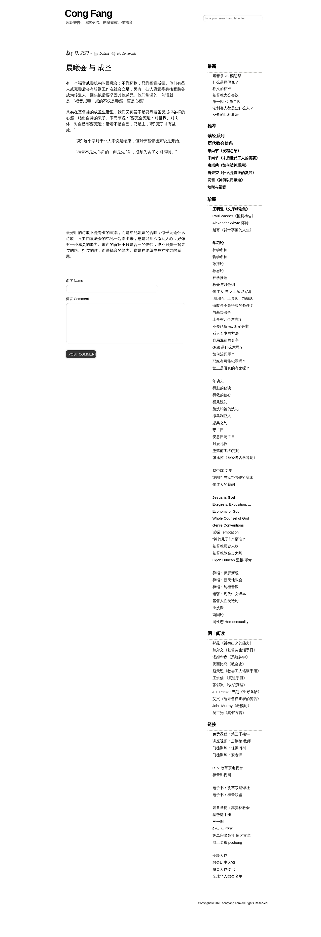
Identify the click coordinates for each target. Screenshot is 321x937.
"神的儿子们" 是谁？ (229, 539)
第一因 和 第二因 (227, 102)
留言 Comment (77, 299)
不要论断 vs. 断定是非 (231, 326)
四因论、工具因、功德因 (233, 299)
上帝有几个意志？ (227, 319)
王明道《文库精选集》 (231, 209)
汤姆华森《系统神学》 (231, 657)
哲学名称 (220, 257)
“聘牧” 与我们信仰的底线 (233, 478)
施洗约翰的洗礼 (226, 409)
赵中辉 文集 (222, 471)
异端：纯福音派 (226, 587)
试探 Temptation (226, 532)
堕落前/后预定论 (226, 451)
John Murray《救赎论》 (232, 706)
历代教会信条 (220, 143)
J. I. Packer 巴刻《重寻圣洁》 (237, 692)
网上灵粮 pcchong (227, 843)
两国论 (218, 615)
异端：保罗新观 (226, 573)
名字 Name (74, 281)
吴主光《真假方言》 (229, 713)
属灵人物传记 (224, 869)
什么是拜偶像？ (226, 82)
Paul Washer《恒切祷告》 (234, 216)
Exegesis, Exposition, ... (232, 504)
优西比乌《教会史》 (229, 664)
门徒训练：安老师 (227, 755)
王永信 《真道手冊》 (230, 678)
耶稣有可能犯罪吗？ (229, 361)
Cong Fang (88, 13)
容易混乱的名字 (226, 340)
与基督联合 (222, 312)
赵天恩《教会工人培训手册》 (237, 671)
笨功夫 (218, 381)
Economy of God (226, 511)
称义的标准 (222, 89)
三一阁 (218, 822)
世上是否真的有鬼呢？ (231, 368)
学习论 (218, 243)
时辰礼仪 (220, 444)
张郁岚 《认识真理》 (230, 685)
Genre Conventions (228, 525)
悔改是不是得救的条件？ (233, 306)
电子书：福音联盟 (227, 795)
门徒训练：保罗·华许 (230, 748)
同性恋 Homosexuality (231, 622)
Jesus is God (224, 497)
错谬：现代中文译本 (229, 594)
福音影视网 (222, 775)
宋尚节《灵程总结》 (224, 151)
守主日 (218, 430)
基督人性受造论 (226, 601)
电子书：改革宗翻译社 (231, 788)
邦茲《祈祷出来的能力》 (233, 643)
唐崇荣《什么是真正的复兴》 (232, 173)
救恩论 (218, 271)
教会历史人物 (224, 862)
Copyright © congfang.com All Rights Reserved (232, 903)
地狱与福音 (217, 187)
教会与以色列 (224, 285)
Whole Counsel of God (231, 518)
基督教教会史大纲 (227, 553)
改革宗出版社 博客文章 (232, 836)
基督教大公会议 (226, 95)
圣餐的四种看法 (226, 115)
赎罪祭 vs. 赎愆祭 (227, 76)
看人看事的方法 (226, 333)
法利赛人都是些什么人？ (233, 108)
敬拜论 (218, 264)
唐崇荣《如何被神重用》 (228, 165)
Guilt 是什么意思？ (228, 347)
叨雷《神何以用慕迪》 (226, 180)
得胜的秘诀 (222, 388)
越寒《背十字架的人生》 (233, 230)
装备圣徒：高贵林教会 (231, 808)
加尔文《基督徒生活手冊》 (235, 650)
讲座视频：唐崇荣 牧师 (232, 741)
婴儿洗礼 (220, 402)
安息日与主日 (224, 437)
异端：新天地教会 (227, 580)
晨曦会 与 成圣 (89, 68)
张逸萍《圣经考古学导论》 (235, 458)
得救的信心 (222, 395)
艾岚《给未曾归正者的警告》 (237, 699)
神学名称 (220, 250)
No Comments (126, 53)
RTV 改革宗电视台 (228, 768)
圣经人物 (220, 855)
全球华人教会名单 (227, 876)
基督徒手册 (222, 815)
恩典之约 (220, 423)
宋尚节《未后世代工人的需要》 (234, 158)
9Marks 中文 (223, 829)
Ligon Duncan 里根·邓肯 (232, 560)
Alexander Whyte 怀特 (231, 223)
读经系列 (216, 136)
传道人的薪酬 (224, 485)
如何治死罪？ (224, 354)
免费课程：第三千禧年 (231, 734)
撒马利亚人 (222, 416)
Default (104, 53)
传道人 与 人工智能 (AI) (232, 292)
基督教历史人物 (226, 546)
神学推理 (220, 278)
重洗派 (218, 608)
